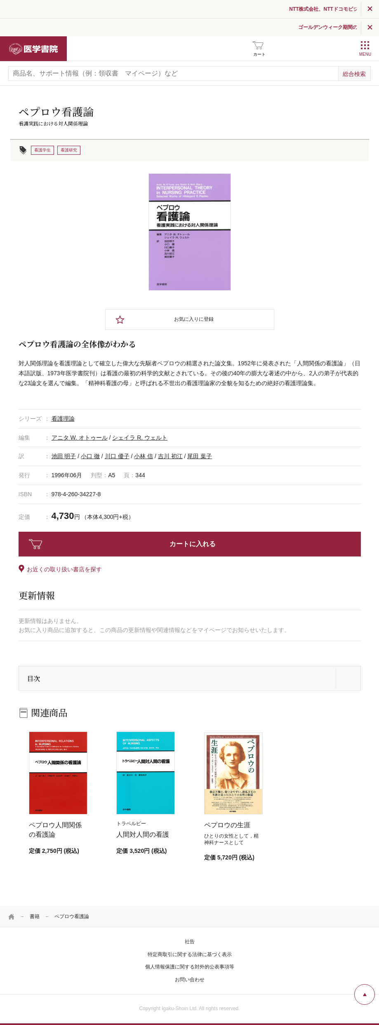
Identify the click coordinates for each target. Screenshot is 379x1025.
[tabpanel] (189, 232)
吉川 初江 (170, 456)
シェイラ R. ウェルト (139, 437)
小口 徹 (90, 456)
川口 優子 (117, 456)
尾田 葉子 (199, 456)
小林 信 (143, 456)
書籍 (35, 916)
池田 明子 (64, 456)
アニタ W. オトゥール (80, 437)
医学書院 (33, 48)
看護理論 (63, 418)
